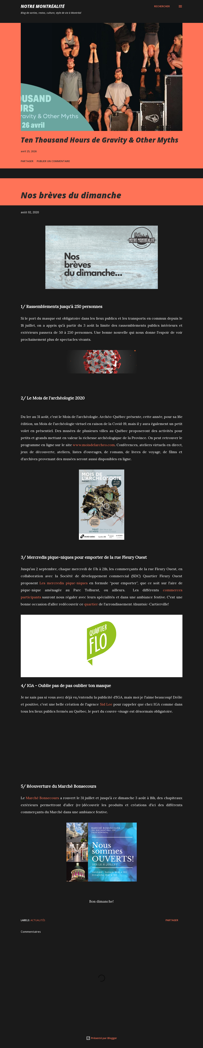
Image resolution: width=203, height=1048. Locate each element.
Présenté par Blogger (101, 1038)
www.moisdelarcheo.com (94, 445)
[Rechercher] (162, 6)
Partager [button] (27, 161)
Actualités (38, 920)
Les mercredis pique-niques (64, 583)
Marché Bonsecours (42, 798)
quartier (91, 604)
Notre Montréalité (43, 6)
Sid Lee (106, 704)
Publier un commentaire (53, 161)
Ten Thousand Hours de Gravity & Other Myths (99, 140)
